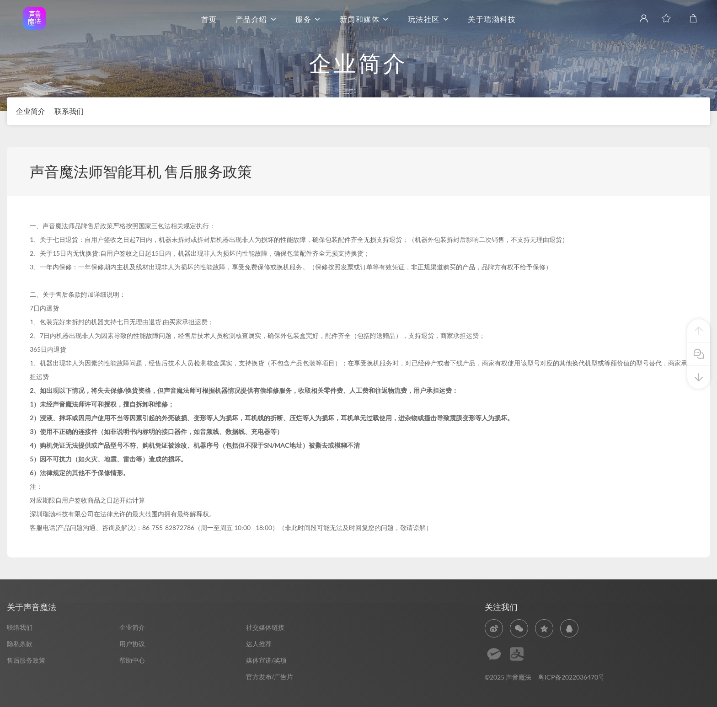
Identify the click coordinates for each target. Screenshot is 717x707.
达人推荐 (259, 644)
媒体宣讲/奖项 (266, 660)
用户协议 (132, 644)
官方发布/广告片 (269, 676)
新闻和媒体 (365, 19)
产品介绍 (256, 19)
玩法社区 (429, 19)
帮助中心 (132, 660)
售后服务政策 (26, 660)
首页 (209, 19)
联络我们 (19, 627)
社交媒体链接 (265, 627)
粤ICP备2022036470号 (571, 677)
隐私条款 (19, 644)
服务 (308, 19)
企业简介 (30, 111)
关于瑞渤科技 (492, 19)
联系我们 (69, 111)
